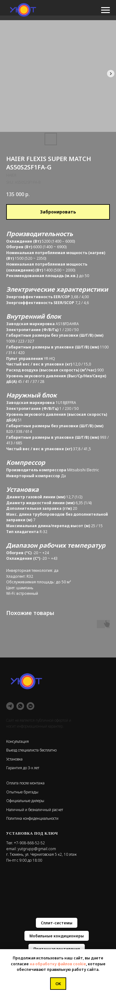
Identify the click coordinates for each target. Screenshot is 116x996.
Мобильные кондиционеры (56, 936)
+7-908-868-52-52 (29, 843)
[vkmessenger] (30, 706)
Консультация (17, 741)
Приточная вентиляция (56, 949)
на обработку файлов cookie (58, 964)
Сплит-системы (56, 923)
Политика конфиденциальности (32, 818)
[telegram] (10, 706)
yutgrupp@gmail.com (37, 848)
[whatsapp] (20, 706)
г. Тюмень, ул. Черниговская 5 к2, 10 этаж (41, 854)
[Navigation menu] (105, 10)
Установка (14, 759)
